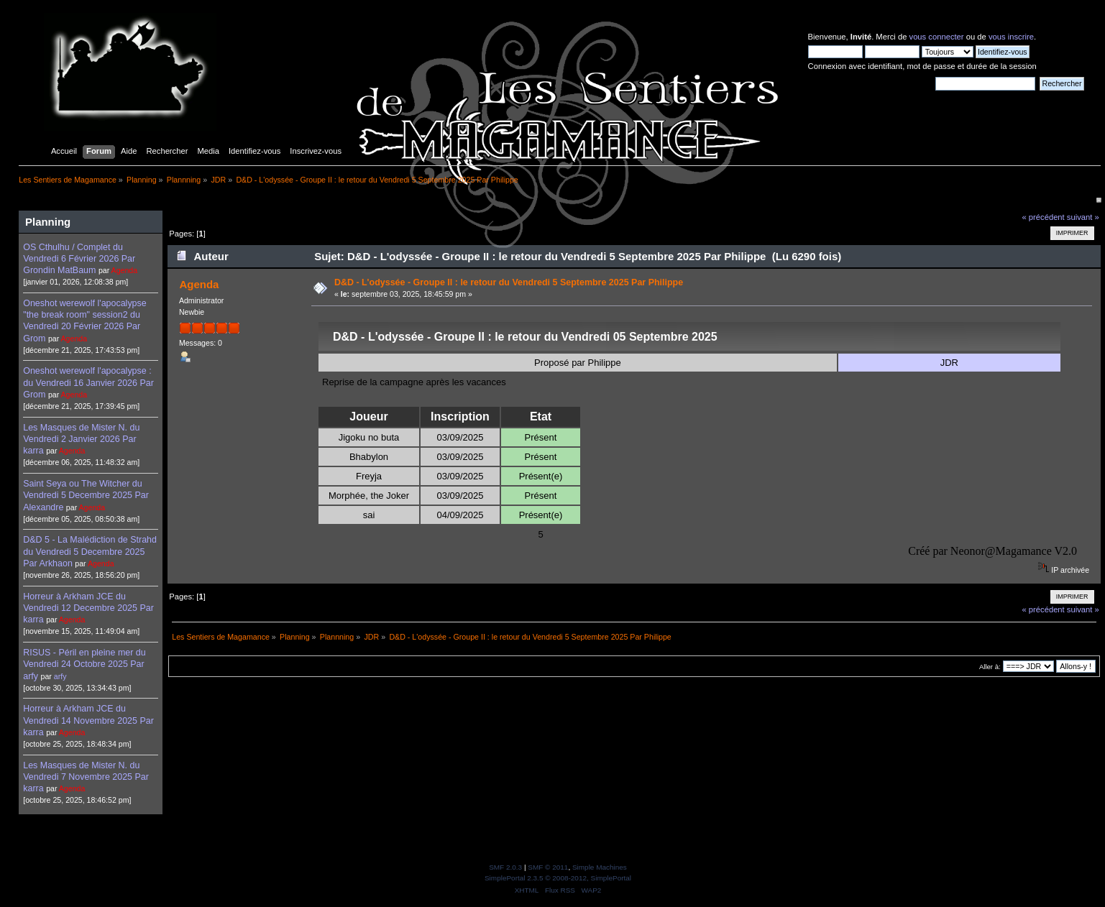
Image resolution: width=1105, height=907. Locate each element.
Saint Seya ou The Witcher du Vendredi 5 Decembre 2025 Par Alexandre (86, 495)
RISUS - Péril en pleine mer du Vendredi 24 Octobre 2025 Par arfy (84, 664)
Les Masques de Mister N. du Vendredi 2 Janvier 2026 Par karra (81, 439)
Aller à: (990, 667)
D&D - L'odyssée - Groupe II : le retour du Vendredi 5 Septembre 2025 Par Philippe (508, 282)
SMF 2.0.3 (505, 867)
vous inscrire (1011, 36)
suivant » (1083, 217)
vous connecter (936, 36)
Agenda (124, 270)
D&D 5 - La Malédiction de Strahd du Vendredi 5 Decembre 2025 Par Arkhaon (90, 551)
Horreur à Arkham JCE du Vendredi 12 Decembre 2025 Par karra (88, 608)
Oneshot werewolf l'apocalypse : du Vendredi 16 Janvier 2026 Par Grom (88, 382)
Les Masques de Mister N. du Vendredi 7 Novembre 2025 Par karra (86, 776)
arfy (60, 676)
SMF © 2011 (548, 867)
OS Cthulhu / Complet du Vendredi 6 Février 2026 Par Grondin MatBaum (79, 258)
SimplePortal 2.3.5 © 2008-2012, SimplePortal (558, 878)
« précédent (1043, 217)
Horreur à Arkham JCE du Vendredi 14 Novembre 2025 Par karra (88, 720)
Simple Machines (599, 867)
